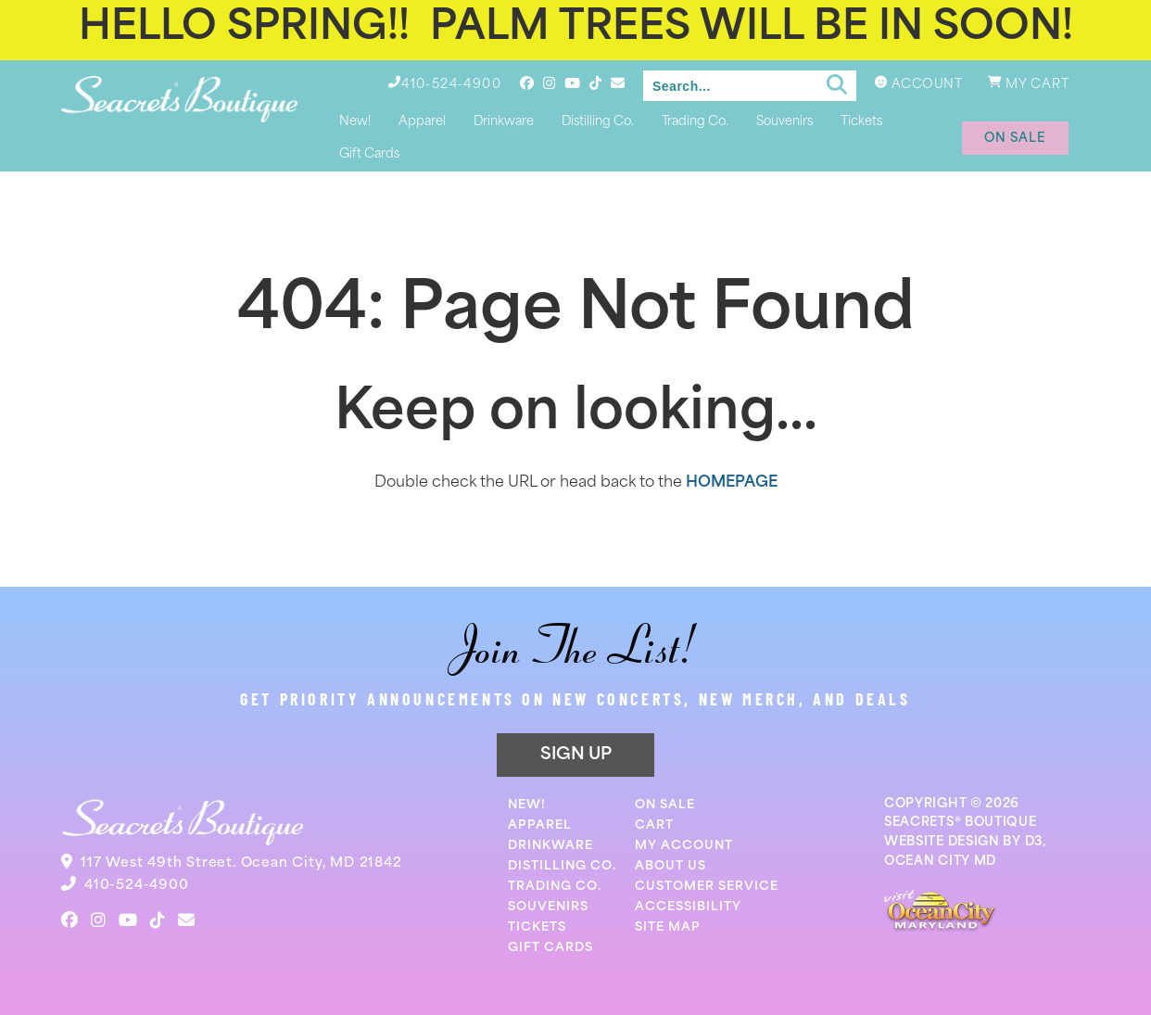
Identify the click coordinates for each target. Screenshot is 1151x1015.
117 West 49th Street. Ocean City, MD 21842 (241, 863)
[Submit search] (837, 85)
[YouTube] (572, 83)
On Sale (665, 805)
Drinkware (504, 122)
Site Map (668, 927)
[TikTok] (595, 83)
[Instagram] (549, 83)
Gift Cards (369, 154)
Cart (654, 825)
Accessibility (688, 907)
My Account (684, 846)
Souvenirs (784, 122)
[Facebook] (527, 83)
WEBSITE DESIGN (942, 842)
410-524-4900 (136, 886)
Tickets (861, 122)
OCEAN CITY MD (940, 862)
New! (355, 122)
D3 (1034, 842)
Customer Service (706, 887)
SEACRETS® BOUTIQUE (960, 823)
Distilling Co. (598, 122)
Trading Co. (695, 122)
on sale (1015, 139)
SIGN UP (576, 755)
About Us (670, 866)
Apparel (422, 122)
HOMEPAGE (732, 483)
